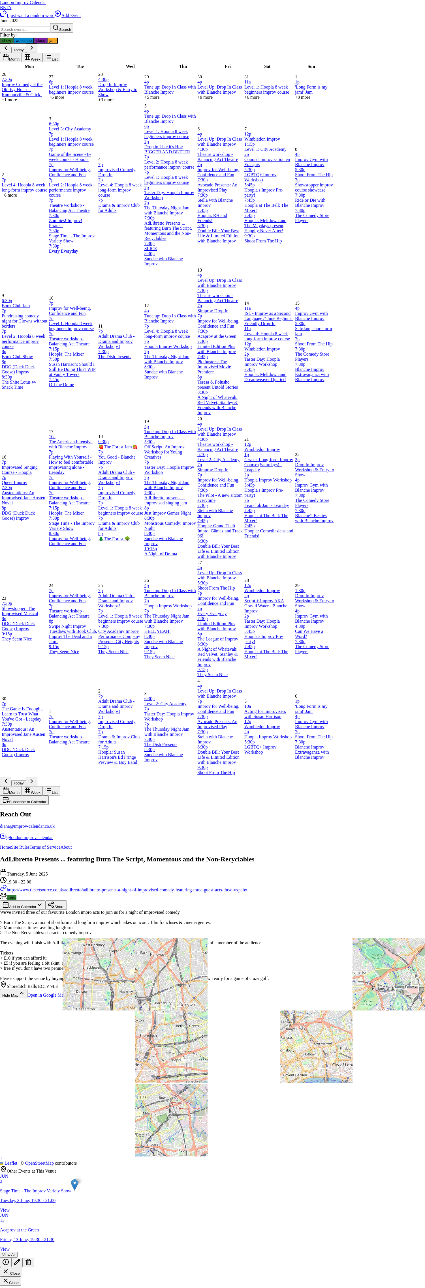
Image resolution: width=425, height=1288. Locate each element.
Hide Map (13, 993)
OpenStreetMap (39, 1163)
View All (8, 1255)
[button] (74, 1185)
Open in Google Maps (50, 995)
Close (11, 1272)
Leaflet (8, 1163)
